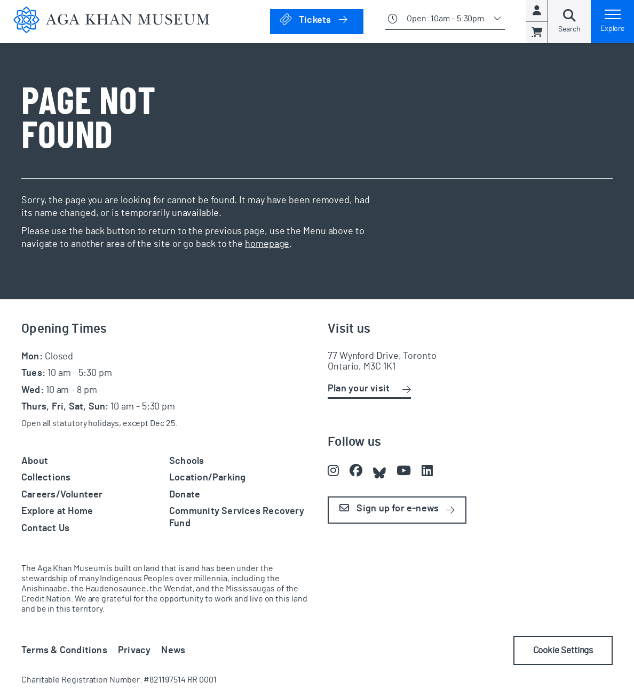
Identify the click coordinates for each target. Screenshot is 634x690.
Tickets (321, 19)
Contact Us (45, 528)
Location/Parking (207, 478)
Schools (186, 461)
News (173, 650)
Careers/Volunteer (62, 495)
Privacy (134, 650)
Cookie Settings (558, 650)
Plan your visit (359, 389)
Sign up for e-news (389, 508)
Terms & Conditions (64, 650)
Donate (184, 495)
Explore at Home (57, 511)
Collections (45, 478)
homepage (267, 244)
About (34, 461)
